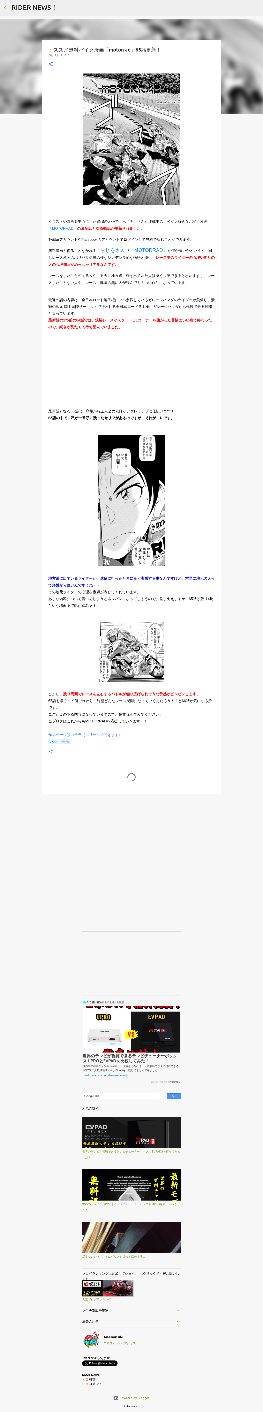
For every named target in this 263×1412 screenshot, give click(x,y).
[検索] (122, 1096)
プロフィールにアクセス (120, 1343)
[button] (50, 64)
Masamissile (113, 1337)
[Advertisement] (131, 372)
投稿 (91, 1379)
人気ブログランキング (96, 1299)
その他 (65, 741)
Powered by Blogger (131, 1398)
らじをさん (113, 250)
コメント (94, 1384)
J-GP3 (53, 741)
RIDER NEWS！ (35, 7)
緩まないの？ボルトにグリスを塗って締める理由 (113, 1256)
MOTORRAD (63, 228)
